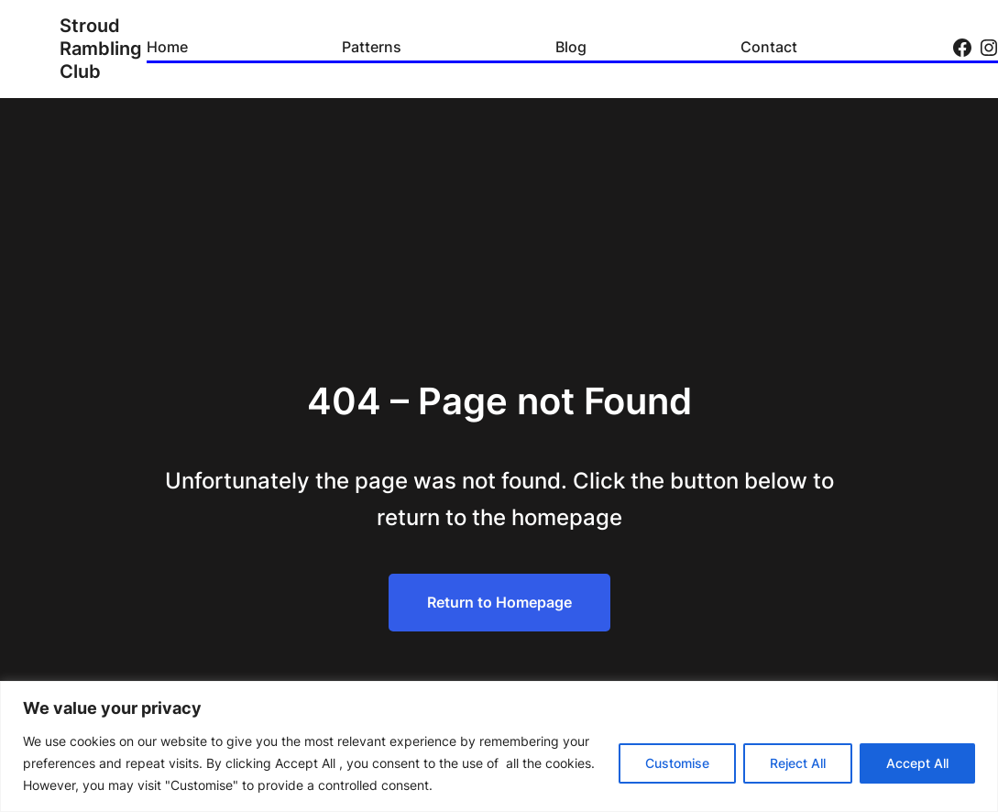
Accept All (917, 763)
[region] (499, 746)
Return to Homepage (499, 602)
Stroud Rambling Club (101, 48)
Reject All (798, 763)
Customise (677, 763)
